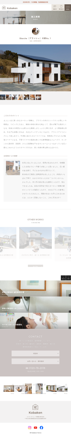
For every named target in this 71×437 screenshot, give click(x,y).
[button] (1, 67)
